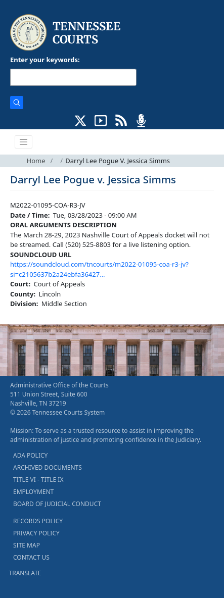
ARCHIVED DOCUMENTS (47, 467)
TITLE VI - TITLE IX (38, 479)
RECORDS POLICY (38, 521)
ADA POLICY (30, 455)
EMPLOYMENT (33, 491)
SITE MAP (26, 545)
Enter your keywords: (45, 59)
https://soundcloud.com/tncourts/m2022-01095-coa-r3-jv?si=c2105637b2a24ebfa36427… (99, 269)
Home (36, 160)
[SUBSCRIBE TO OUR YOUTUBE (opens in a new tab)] (101, 119)
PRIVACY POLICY (36, 533)
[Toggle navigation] (24, 141)
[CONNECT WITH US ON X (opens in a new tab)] (80, 119)
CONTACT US (31, 557)
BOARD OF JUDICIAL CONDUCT (57, 504)
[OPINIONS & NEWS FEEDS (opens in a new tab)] (121, 119)
